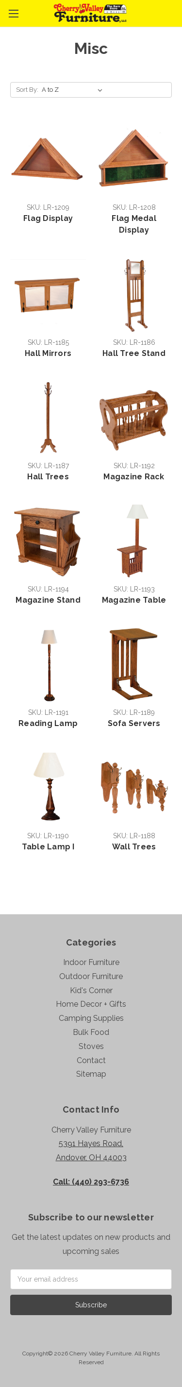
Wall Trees (134, 846)
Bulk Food (91, 1032)
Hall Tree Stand (133, 353)
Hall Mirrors (48, 353)
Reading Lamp (48, 723)
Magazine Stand (48, 600)
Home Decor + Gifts (91, 1004)
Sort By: (27, 89)
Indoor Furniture (91, 962)
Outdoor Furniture (91, 976)
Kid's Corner (91, 990)
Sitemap (91, 1074)
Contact (91, 1060)
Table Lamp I (48, 846)
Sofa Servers (134, 723)
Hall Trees (48, 476)
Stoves (91, 1046)
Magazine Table (134, 600)
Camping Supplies (91, 1018)
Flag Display (48, 218)
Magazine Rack (133, 476)
